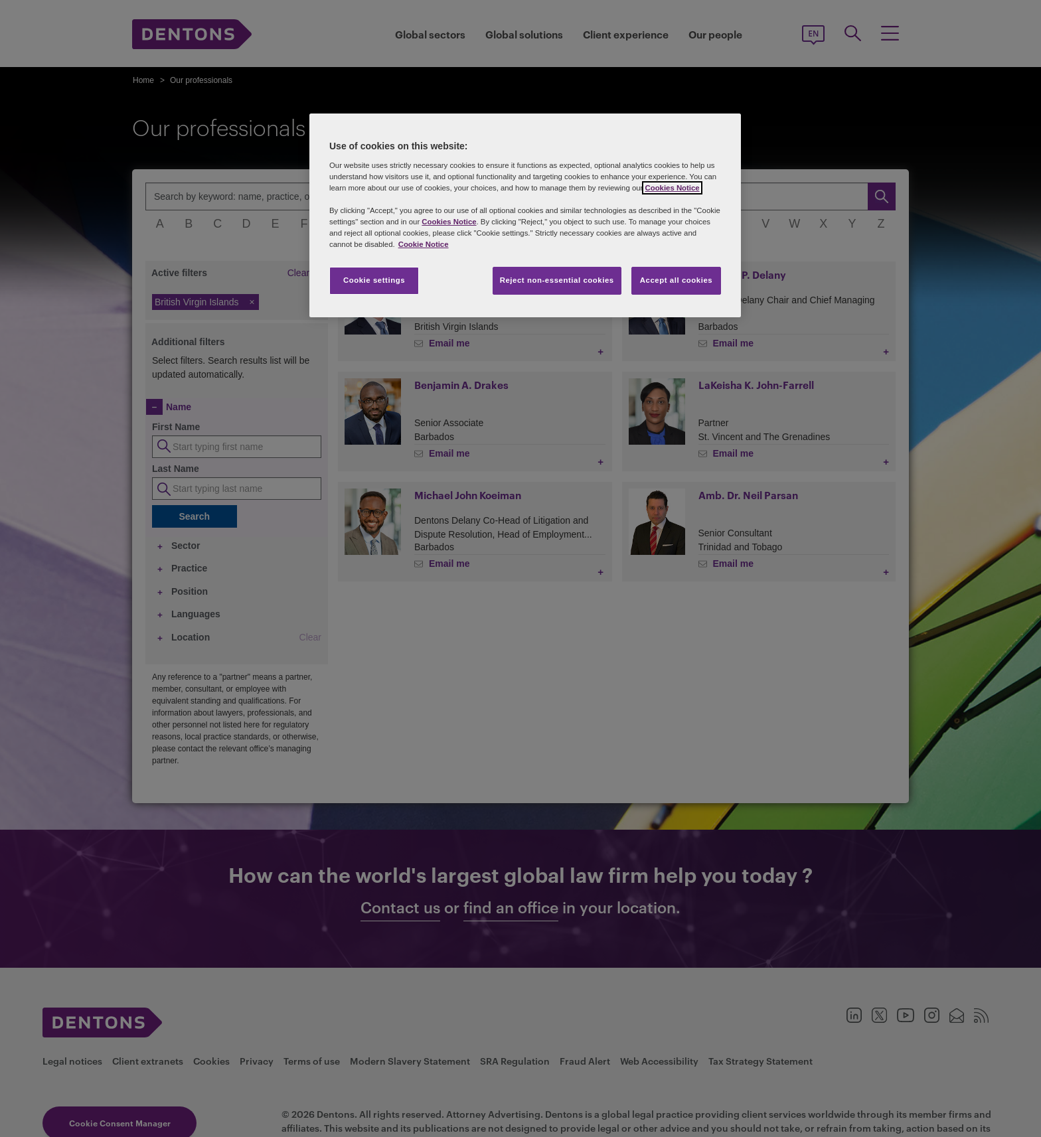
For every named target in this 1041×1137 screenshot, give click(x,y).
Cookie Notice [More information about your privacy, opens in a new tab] (423, 244)
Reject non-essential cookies (557, 280)
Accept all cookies (676, 280)
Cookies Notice (672, 188)
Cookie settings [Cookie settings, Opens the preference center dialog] (374, 280)
